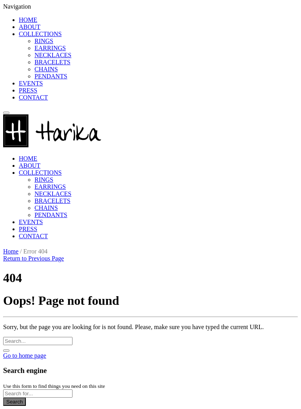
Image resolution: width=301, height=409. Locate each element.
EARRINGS (50, 48)
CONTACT (33, 97)
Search (14, 402)
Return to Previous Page (33, 258)
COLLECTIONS (40, 34)
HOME (28, 19)
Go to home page (24, 355)
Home (10, 251)
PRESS (28, 90)
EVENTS (31, 83)
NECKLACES (52, 55)
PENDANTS (50, 76)
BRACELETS (52, 62)
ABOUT (29, 27)
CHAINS (46, 69)
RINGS (43, 41)
